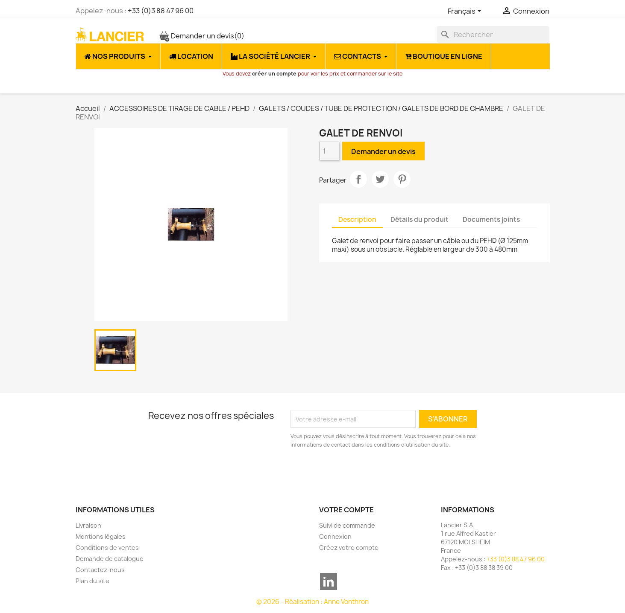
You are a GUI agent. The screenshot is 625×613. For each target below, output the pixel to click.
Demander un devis (201, 36)
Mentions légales (101, 536)
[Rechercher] (493, 34)
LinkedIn (328, 581)
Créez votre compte (349, 547)
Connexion (335, 536)
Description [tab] (357, 219)
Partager (358, 179)
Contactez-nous (100, 570)
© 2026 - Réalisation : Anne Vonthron (312, 601)
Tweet (380, 179)
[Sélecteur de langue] (466, 11)
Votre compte (346, 509)
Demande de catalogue (110, 559)
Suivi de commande (347, 525)
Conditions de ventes (107, 547)
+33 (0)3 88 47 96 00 (161, 10)
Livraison (88, 525)
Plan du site (92, 581)
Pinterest (402, 179)
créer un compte (274, 73)
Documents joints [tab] (491, 219)
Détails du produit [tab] (419, 219)
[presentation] (362, 472)
